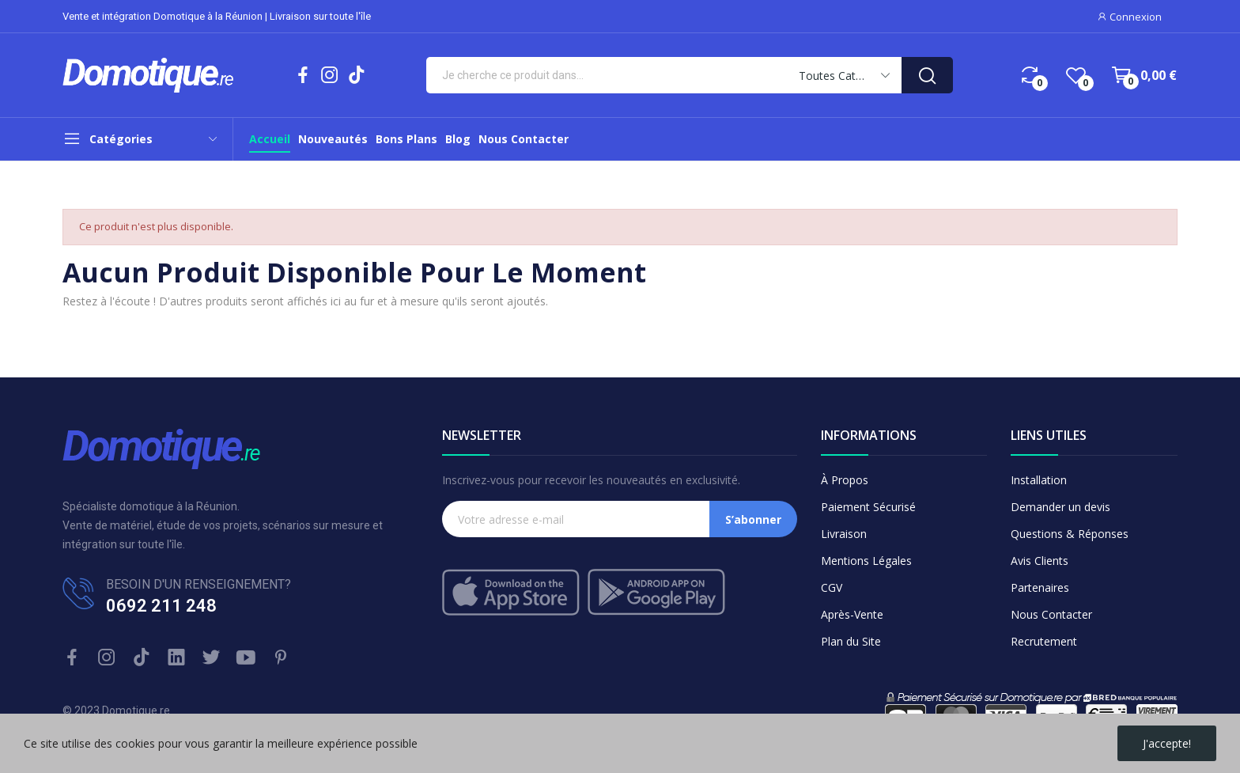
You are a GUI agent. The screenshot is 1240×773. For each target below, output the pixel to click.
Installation (1039, 479)
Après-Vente (852, 614)
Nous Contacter (1051, 614)
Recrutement (1044, 641)
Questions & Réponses (1069, 533)
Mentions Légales (866, 560)
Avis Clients (1039, 560)
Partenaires (1040, 587)
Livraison (844, 533)
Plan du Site (851, 641)
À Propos (844, 479)
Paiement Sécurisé (868, 506)
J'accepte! (1167, 743)
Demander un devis (1060, 506)
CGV (831, 587)
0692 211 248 (161, 606)
